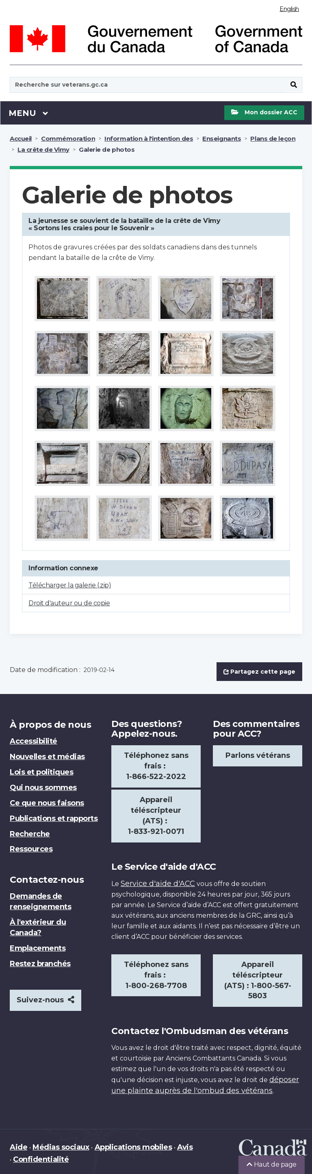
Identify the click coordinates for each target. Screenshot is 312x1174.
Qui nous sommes (43, 787)
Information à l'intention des (148, 138)
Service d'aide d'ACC (158, 883)
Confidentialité (41, 1159)
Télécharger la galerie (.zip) (69, 585)
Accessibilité (33, 741)
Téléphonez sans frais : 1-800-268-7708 (156, 975)
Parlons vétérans (257, 755)
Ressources (31, 848)
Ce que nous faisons (47, 803)
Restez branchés (40, 963)
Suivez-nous (45, 999)
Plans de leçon (272, 138)
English (289, 9)
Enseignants (221, 138)
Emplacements (37, 948)
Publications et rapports (54, 818)
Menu (28, 112)
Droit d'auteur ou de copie (69, 603)
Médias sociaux (60, 1147)
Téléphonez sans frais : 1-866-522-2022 (156, 766)
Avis (185, 1147)
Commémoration (68, 138)
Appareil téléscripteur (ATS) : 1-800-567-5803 (257, 980)
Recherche (30, 833)
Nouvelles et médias (47, 756)
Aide (18, 1147)
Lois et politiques (41, 772)
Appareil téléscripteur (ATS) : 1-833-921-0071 (156, 815)
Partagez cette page (259, 671)
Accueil (21, 138)
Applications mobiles (133, 1147)
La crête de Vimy (43, 149)
